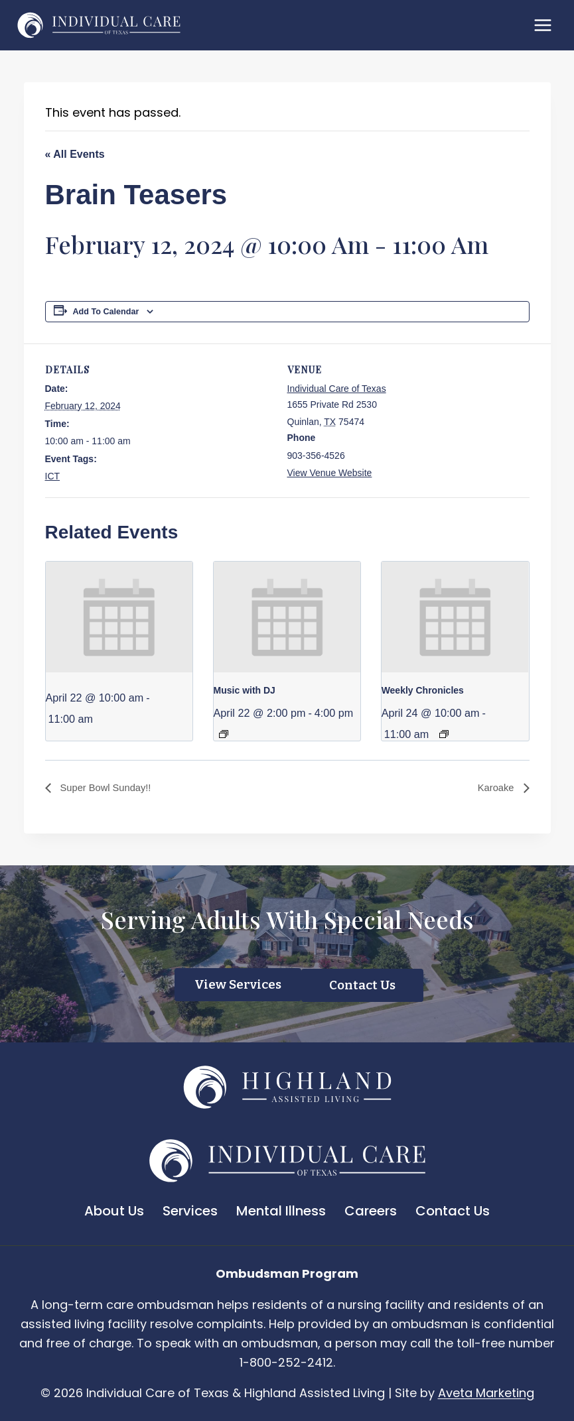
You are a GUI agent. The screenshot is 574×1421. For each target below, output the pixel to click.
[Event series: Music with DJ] (223, 734)
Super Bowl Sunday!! (109, 788)
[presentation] (119, 617)
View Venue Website (329, 472)
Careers (370, 1210)
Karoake (495, 788)
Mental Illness (281, 1210)
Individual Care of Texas (336, 388)
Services (190, 1210)
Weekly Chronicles (423, 690)
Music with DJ (244, 690)
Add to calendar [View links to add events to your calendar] (106, 311)
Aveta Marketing (486, 1392)
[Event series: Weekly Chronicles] (444, 734)
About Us (114, 1210)
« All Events (75, 154)
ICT (52, 476)
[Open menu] (542, 24)
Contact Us (452, 1210)
